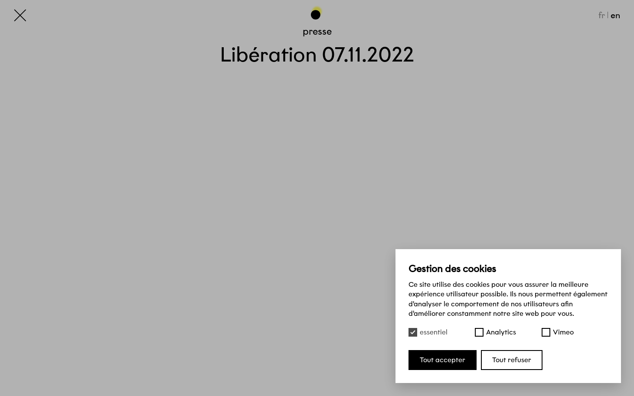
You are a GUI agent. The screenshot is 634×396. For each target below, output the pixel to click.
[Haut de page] (317, 12)
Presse (317, 31)
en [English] (615, 15)
